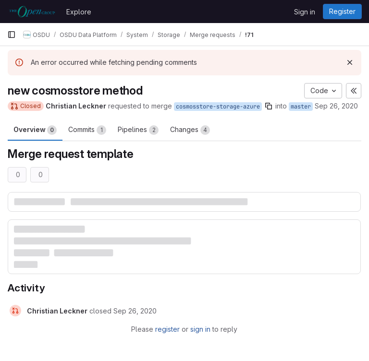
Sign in (304, 12)
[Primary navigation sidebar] (11, 34)
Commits (87, 130)
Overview (35, 130)
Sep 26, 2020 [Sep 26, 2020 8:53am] (336, 106)
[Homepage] (32, 11)
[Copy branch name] (268, 106)
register (167, 329)
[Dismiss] (350, 62)
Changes (190, 130)
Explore (78, 12)
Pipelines (138, 130)
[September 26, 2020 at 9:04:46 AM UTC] (135, 311)
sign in (200, 329)
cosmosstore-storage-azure (218, 106)
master (301, 106)
